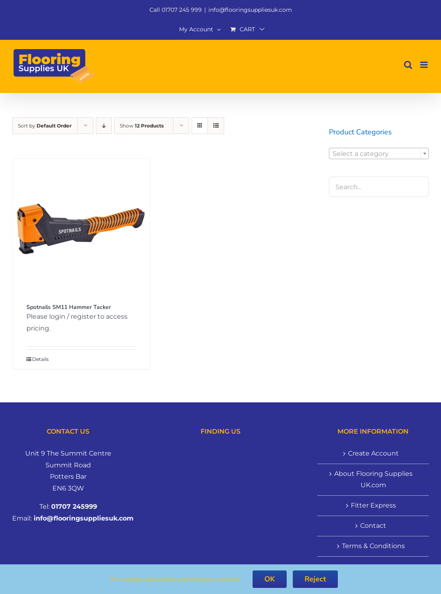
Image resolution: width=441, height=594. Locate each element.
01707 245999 (74, 506)
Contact (373, 525)
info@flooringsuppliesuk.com (250, 9)
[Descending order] (104, 125)
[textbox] (378, 154)
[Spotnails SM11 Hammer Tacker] (81, 227)
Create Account (373, 453)
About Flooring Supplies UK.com (373, 479)
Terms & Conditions (373, 546)
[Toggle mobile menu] (424, 64)
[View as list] (216, 126)
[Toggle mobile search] (408, 64)
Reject (315, 579)
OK (269, 579)
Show (142, 126)
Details (40, 359)
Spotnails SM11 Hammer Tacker (68, 307)
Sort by (44, 126)
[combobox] (379, 153)
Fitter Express (373, 505)
